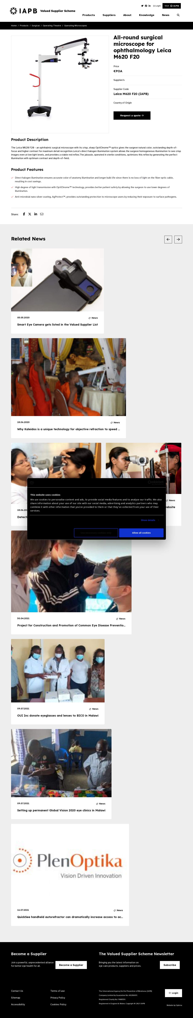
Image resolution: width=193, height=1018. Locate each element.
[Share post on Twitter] (31, 214)
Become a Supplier (71, 965)
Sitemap (15, 997)
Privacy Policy (57, 997)
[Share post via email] (43, 214)
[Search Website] (178, 15)
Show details (148, 520)
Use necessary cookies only (96, 533)
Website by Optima (174, 1005)
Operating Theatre (52, 25)
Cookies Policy (58, 1004)
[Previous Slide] (168, 239)
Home (14, 25)
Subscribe (170, 965)
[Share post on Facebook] (25, 214)
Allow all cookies (141, 533)
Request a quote (132, 115)
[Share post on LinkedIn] (37, 214)
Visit (172, 5)
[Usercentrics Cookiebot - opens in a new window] (150, 482)
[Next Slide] (178, 239)
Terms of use (57, 990)
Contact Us (17, 990)
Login (157, 5)
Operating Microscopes (75, 25)
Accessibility (18, 1004)
